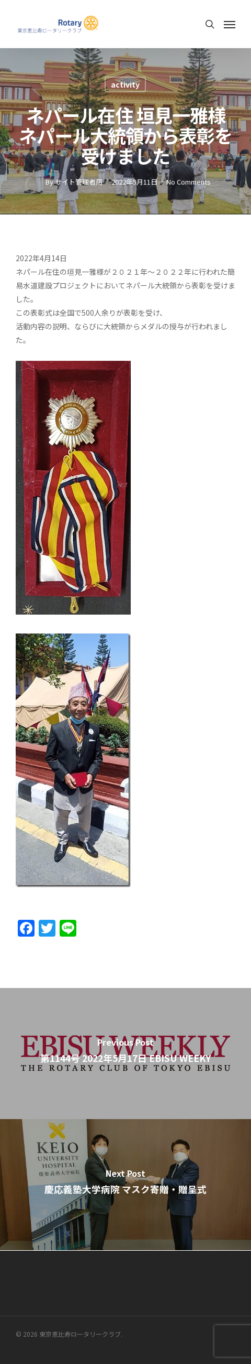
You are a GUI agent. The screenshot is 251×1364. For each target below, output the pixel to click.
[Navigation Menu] (229, 24)
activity (125, 84)
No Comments (188, 182)
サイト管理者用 (78, 182)
